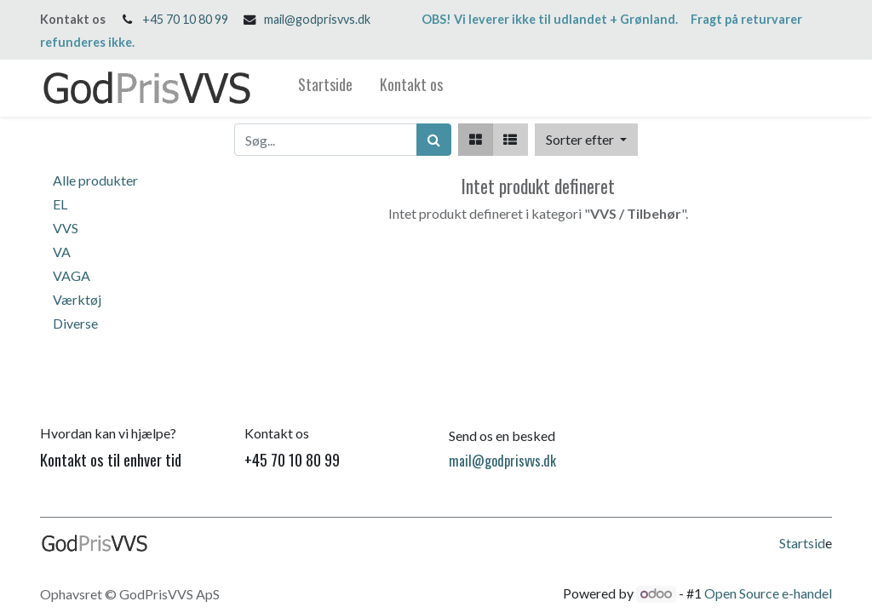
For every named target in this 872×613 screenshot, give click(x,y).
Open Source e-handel (768, 593)
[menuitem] (325, 88)
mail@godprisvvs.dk (317, 19)
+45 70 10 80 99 (185, 19)
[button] (586, 139)
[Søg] (433, 139)
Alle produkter (95, 180)
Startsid (802, 543)
